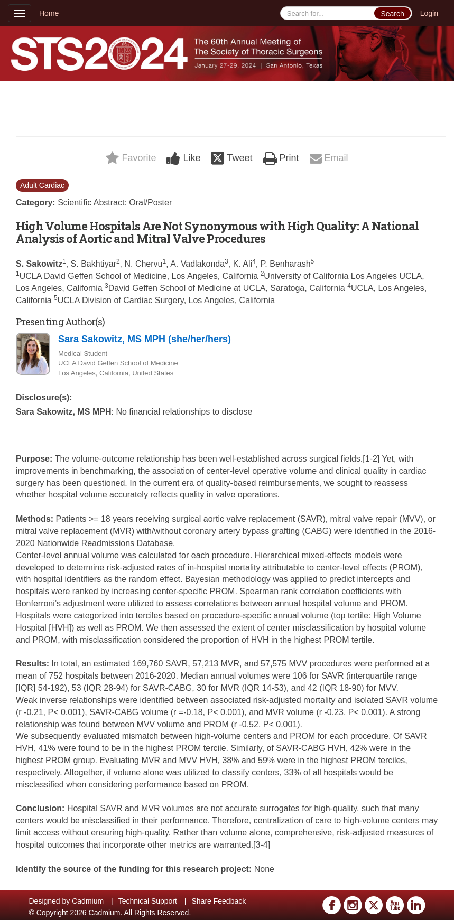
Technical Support (147, 901)
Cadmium (88, 901)
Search (392, 14)
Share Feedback (218, 901)
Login (429, 13)
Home (49, 13)
